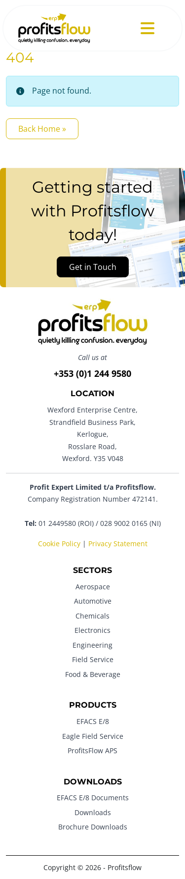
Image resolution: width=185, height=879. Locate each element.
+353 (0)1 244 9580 (92, 373)
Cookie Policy (59, 543)
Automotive (92, 601)
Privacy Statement (118, 543)
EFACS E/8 (92, 721)
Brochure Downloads (92, 826)
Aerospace (92, 586)
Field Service (92, 659)
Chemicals (92, 615)
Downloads (92, 812)
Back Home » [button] (42, 128)
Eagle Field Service (92, 736)
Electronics (92, 630)
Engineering (92, 645)
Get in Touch (92, 266)
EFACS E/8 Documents (93, 797)
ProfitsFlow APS (92, 750)
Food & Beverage (92, 674)
